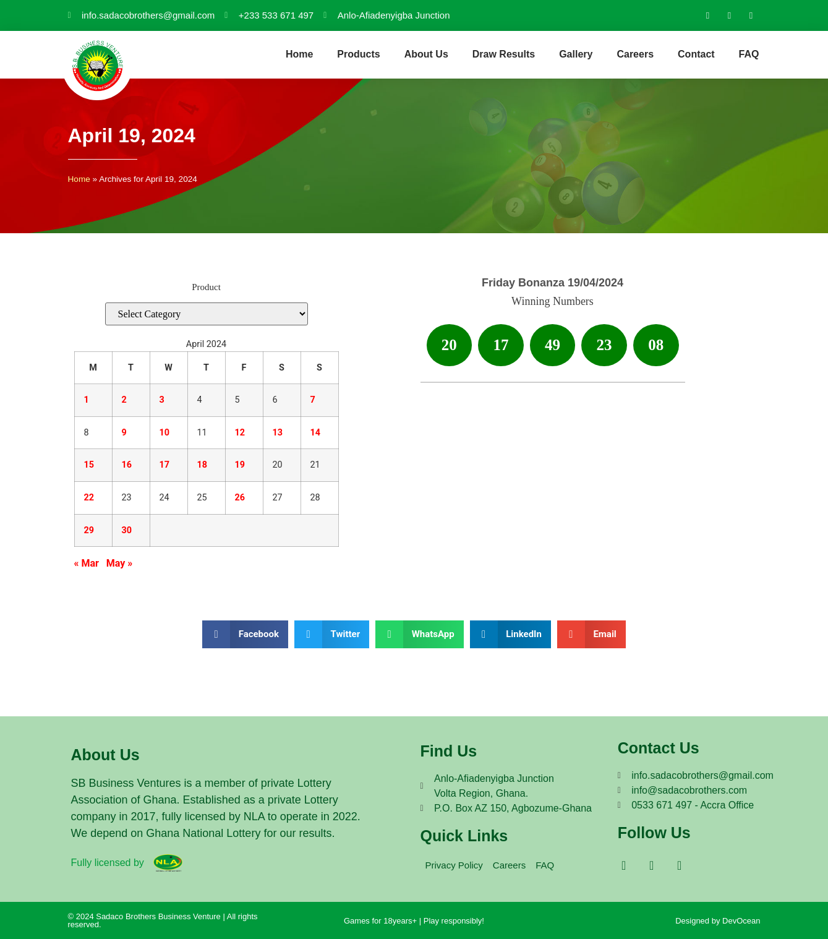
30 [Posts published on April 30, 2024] (127, 530)
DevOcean (741, 920)
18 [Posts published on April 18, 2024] (202, 465)
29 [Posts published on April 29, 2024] (89, 530)
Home (299, 54)
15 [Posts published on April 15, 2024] (89, 465)
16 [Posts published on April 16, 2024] (127, 465)
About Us (426, 54)
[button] (245, 634)
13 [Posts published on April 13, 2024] (278, 432)
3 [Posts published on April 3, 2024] (162, 400)
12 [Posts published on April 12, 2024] (240, 432)
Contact (696, 54)
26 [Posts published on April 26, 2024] (240, 497)
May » (119, 563)
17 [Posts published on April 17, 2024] (165, 465)
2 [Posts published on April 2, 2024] (124, 400)
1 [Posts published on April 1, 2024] (86, 400)
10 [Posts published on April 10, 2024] (165, 432)
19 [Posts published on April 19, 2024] (240, 465)
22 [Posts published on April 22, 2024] (89, 497)
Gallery (575, 54)
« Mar (86, 563)
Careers (635, 54)
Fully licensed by (107, 862)
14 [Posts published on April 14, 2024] (315, 432)
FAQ (749, 54)
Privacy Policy (454, 865)
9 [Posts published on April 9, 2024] (124, 432)
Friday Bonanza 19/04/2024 (552, 283)
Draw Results (503, 54)
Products (358, 54)
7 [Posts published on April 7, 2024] (312, 400)
